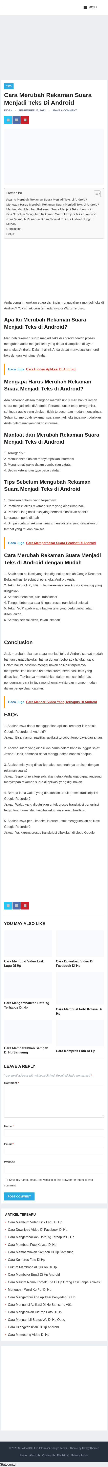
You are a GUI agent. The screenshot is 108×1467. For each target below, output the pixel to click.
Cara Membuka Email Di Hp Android (34, 1274)
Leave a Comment (64, 110)
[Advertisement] (54, 46)
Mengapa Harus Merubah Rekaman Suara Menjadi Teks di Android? (52, 204)
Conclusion (13, 228)
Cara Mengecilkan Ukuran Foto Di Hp (35, 1312)
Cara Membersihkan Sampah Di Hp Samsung (40, 1252)
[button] (90, 8)
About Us (34, 1455)
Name (9, 1126)
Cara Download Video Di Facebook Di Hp (37, 1229)
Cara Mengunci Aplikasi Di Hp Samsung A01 (40, 1304)
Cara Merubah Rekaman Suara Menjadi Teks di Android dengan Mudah (49, 221)
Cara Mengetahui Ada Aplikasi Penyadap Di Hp (41, 1297)
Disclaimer (63, 1455)
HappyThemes (90, 1448)
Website (9, 1162)
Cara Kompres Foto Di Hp (75, 1051)
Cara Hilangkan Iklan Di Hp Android (33, 1327)
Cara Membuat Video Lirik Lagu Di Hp (35, 1222)
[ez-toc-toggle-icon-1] (95, 193)
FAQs (10, 233)
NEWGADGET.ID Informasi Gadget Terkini (42, 1448)
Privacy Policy (79, 1455)
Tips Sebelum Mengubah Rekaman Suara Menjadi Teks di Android (51, 214)
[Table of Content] (97, 194)
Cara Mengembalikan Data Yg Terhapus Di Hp (41, 1237)
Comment (11, 1083)
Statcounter (8, 1464)
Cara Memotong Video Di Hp (28, 1334)
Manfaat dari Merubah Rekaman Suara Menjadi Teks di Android (49, 209)
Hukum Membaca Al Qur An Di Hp (32, 1267)
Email (9, 1144)
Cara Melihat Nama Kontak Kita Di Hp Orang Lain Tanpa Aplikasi (54, 1282)
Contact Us (48, 1455)
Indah (8, 110)
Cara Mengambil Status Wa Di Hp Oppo (36, 1319)
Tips (9, 86)
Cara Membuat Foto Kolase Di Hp (32, 1244)
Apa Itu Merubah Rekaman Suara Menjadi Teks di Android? (46, 199)
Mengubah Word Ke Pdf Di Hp (29, 1289)
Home (23, 1455)
